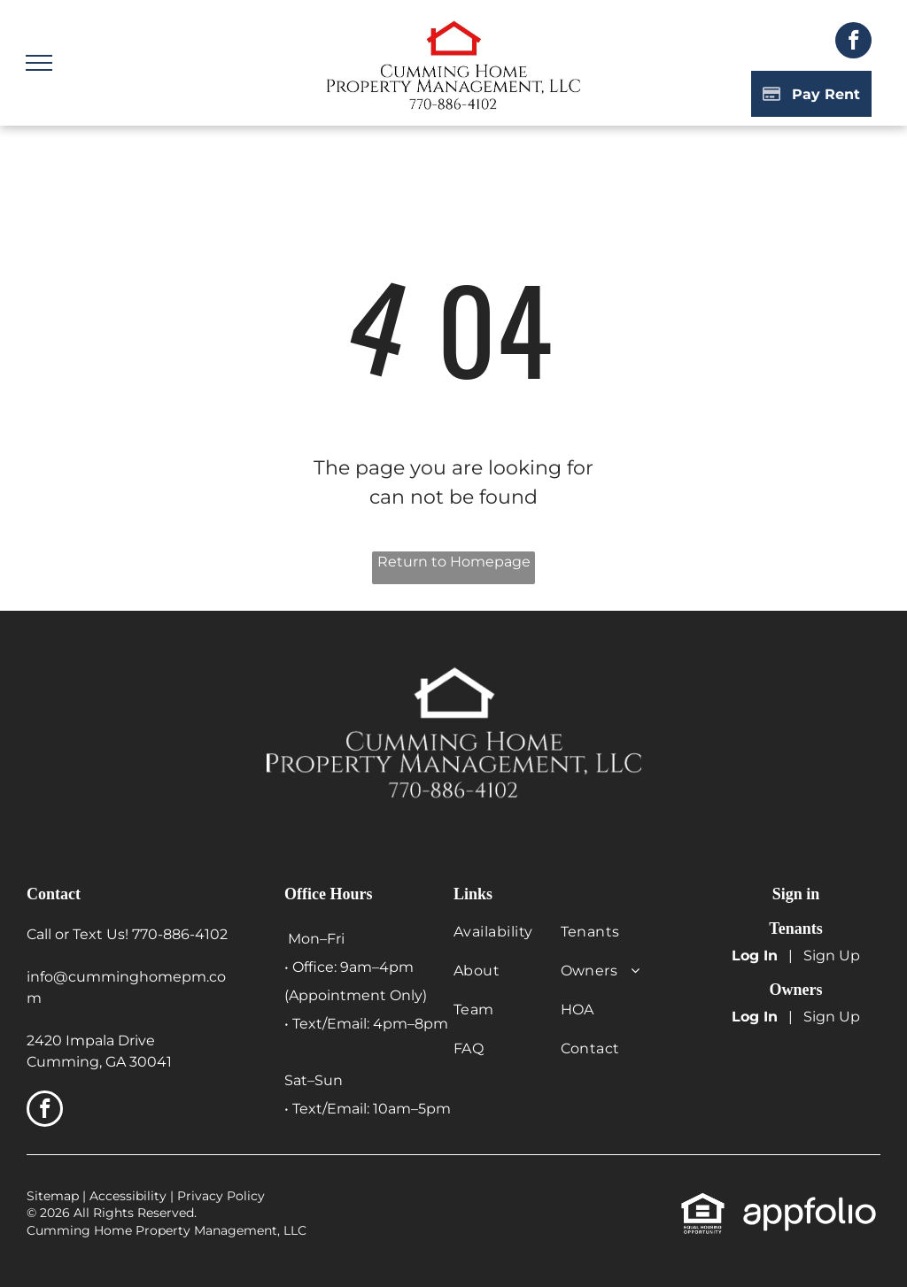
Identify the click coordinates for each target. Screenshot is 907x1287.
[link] (702, 1201)
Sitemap (53, 1196)
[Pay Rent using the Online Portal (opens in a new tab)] (811, 94)
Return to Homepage (454, 561)
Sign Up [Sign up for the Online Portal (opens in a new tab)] (831, 955)
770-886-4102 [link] (180, 934)
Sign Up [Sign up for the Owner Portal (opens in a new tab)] (831, 1016)
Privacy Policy (221, 1196)
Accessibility (128, 1196)
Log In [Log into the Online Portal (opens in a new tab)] (755, 955)
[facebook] (853, 42)
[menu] (39, 63)
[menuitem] (511, 940)
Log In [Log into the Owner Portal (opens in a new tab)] (755, 1016)
